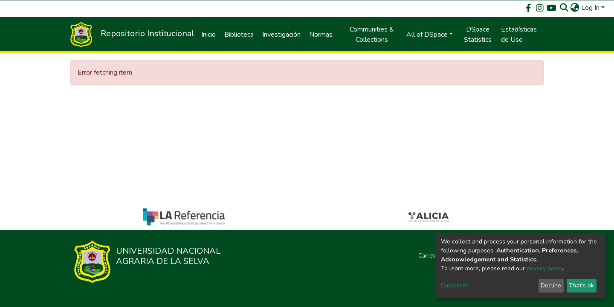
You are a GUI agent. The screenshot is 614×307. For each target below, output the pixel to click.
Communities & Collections (372, 34)
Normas (321, 34)
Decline (551, 285)
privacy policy (545, 268)
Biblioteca (239, 34)
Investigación (281, 34)
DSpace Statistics (478, 34)
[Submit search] (564, 8)
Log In (590, 7)
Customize (455, 285)
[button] (575, 8)
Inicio (208, 34)
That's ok (581, 285)
